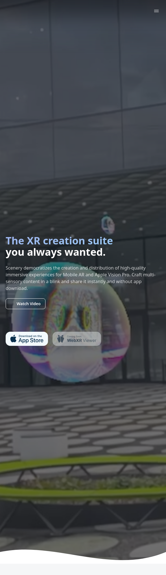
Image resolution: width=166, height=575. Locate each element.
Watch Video (25, 303)
